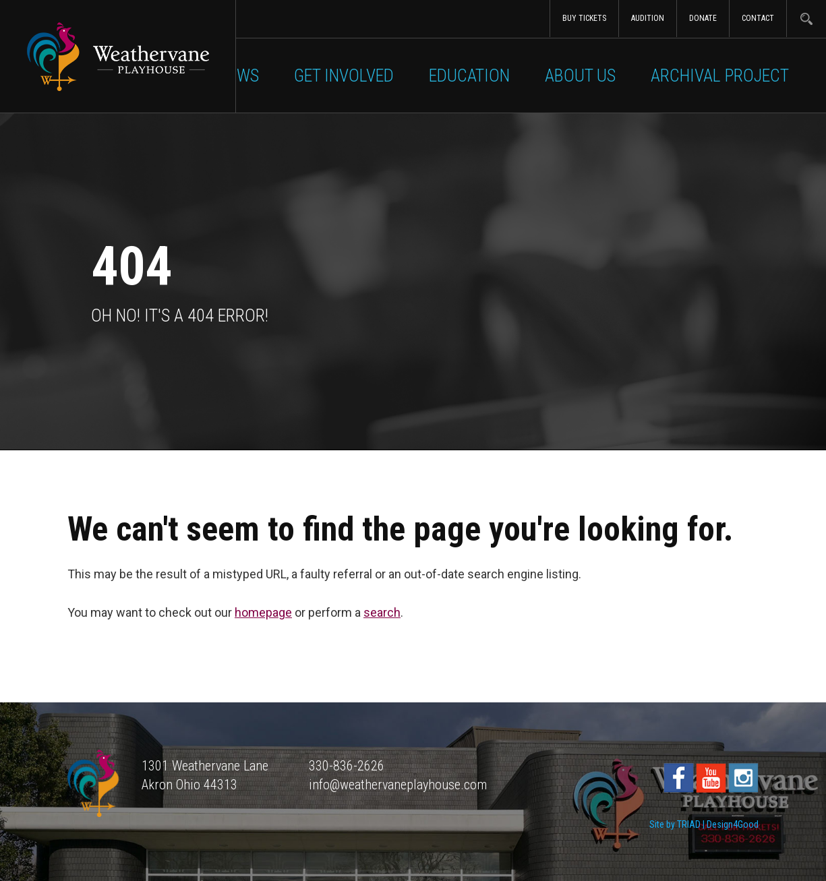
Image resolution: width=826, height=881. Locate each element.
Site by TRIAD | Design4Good (704, 824)
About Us (580, 75)
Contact (758, 18)
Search (806, 18)
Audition (647, 18)
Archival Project (720, 75)
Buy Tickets (584, 18)
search (382, 612)
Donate (703, 18)
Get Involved (344, 75)
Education (469, 75)
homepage (263, 612)
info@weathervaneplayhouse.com (398, 785)
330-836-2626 (346, 766)
